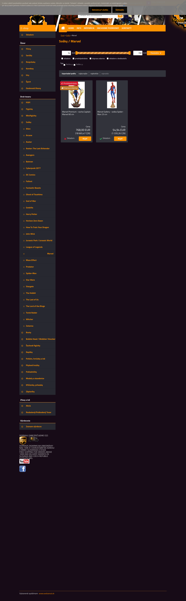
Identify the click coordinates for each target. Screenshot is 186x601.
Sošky (68, 35)
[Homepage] (64, 28)
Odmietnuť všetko (100, 9)
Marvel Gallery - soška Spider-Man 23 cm (110, 113)
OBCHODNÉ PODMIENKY (108, 28)
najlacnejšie (83, 73)
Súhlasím (120, 9)
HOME (71, 28)
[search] (120, 15)
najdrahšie (94, 73)
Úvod (62, 35)
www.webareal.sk (46, 593)
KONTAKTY (126, 28)
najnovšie (105, 73)
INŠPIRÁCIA (89, 28)
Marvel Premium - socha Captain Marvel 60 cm (76, 113)
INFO (79, 28)
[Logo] (37, 18)
